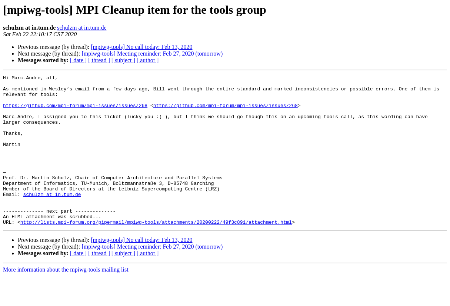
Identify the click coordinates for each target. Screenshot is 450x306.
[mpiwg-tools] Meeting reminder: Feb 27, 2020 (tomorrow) (152, 53)
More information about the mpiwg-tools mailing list (66, 299)
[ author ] (148, 60)
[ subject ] (123, 60)
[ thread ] (99, 60)
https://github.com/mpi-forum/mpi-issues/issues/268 (75, 112)
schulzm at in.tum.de (81, 27)
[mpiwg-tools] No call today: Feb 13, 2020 (141, 47)
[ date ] (78, 60)
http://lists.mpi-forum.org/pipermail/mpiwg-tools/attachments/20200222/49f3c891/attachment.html (156, 252)
